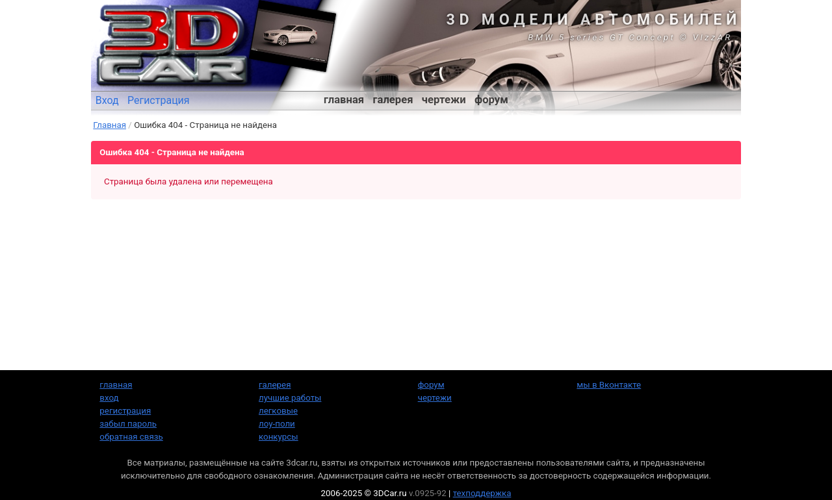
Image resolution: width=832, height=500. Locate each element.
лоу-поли (277, 424)
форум (491, 100)
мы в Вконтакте (609, 385)
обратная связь (130, 437)
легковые (278, 411)
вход (108, 398)
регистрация (125, 411)
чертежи (444, 100)
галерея (393, 100)
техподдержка (482, 493)
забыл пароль (128, 424)
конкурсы (278, 437)
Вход (107, 100)
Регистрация (158, 100)
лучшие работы (290, 398)
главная (344, 100)
